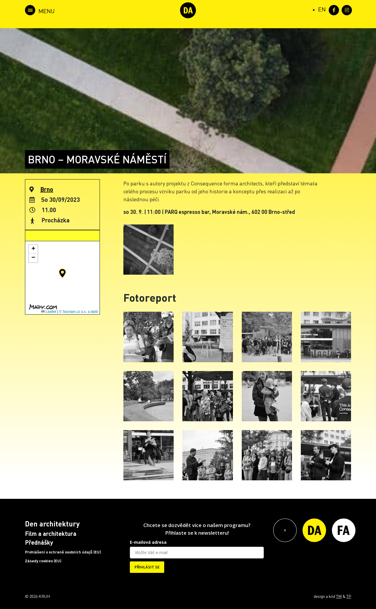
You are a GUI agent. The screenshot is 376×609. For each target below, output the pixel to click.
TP (348, 596)
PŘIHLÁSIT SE (147, 567)
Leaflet (48, 312)
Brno (46, 189)
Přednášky (39, 542)
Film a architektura (50, 533)
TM (339, 596)
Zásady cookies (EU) (43, 560)
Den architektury (52, 523)
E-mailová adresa (148, 542)
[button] (62, 273)
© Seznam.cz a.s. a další (78, 312)
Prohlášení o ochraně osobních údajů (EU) (63, 552)
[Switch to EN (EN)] (322, 9)
